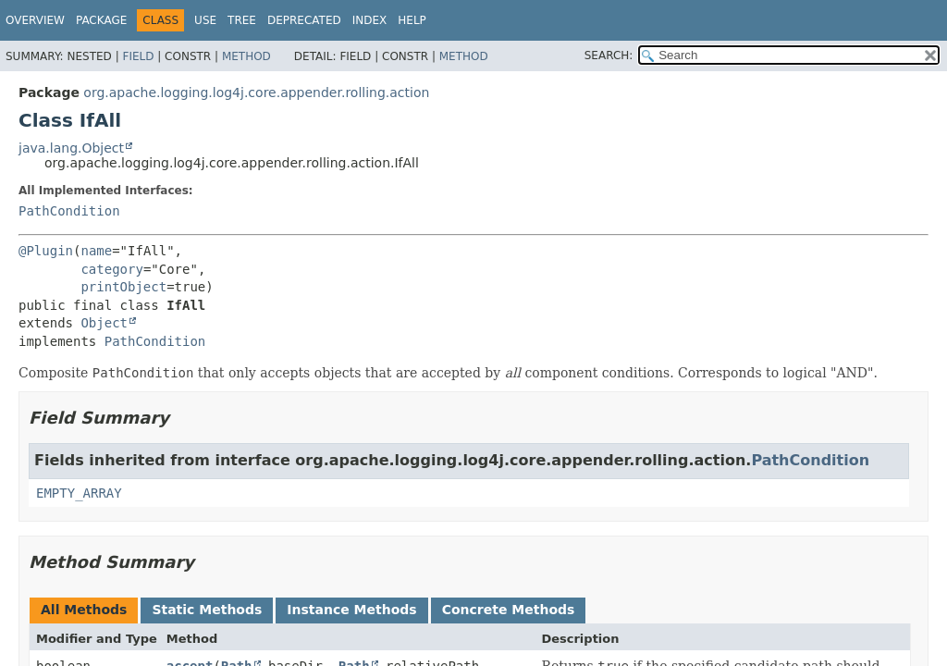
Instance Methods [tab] (351, 609)
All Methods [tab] (84, 609)
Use (205, 20)
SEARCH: (608, 55)
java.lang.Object (71, 148)
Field (138, 56)
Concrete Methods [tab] (508, 609)
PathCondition (69, 211)
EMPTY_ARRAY (79, 493)
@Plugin (45, 250)
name (96, 250)
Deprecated (304, 20)
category (111, 269)
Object (104, 322)
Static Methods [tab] (207, 609)
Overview (35, 20)
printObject (123, 286)
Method (246, 56)
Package (101, 20)
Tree (242, 20)
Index (369, 20)
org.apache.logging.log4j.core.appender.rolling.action (256, 92)
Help (412, 20)
